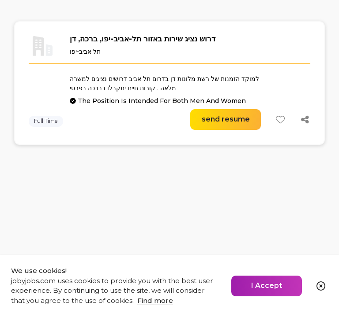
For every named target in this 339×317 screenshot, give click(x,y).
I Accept (266, 285)
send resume (226, 119)
